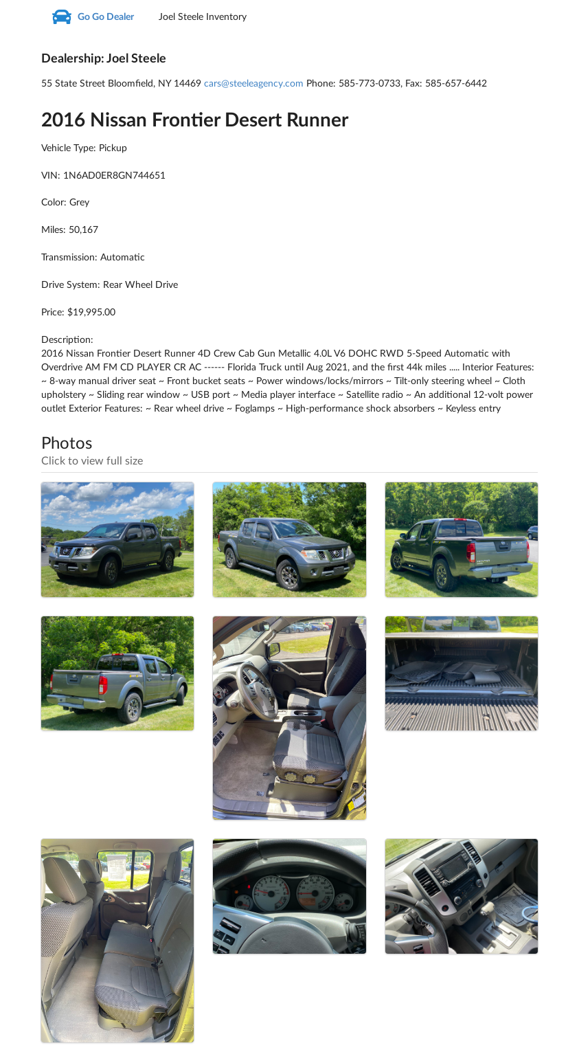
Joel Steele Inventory (203, 17)
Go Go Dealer (92, 17)
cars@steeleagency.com (254, 84)
